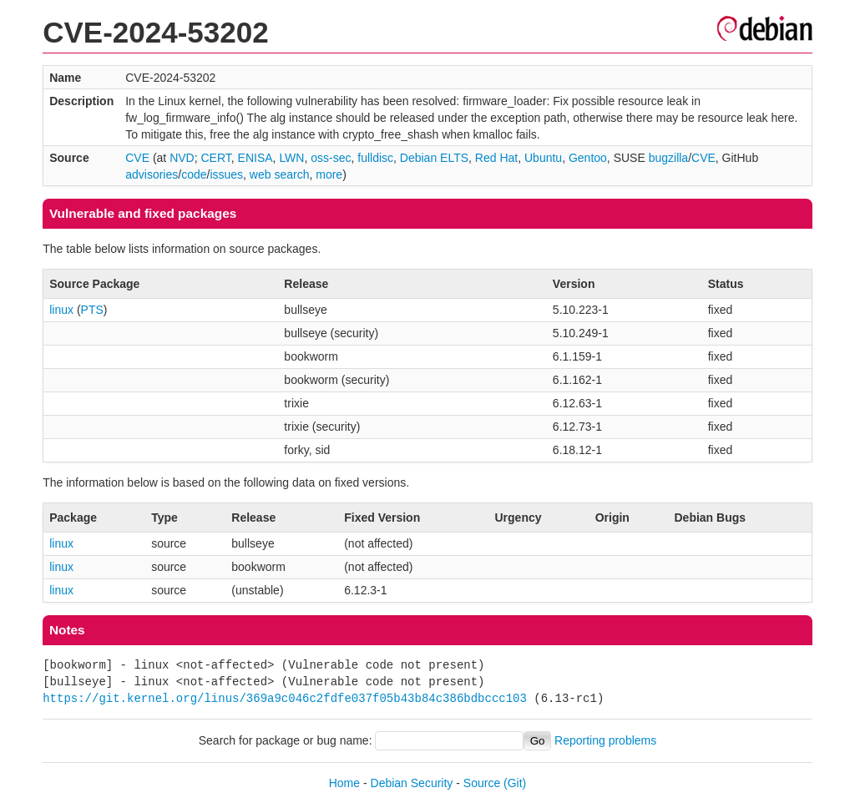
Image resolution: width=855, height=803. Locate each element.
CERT (215, 157)
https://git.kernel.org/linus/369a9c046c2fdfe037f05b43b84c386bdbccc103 (285, 698)
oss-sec (331, 157)
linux (61, 309)
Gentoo (588, 157)
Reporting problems (605, 740)
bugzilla (668, 157)
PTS (92, 309)
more (329, 174)
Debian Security (412, 783)
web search (280, 174)
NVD (182, 157)
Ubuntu (543, 157)
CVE (137, 157)
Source (481, 783)
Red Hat (496, 157)
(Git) (514, 783)
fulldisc (375, 157)
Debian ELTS (434, 157)
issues (226, 174)
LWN (291, 157)
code (193, 174)
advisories (151, 174)
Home (344, 783)
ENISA (255, 157)
